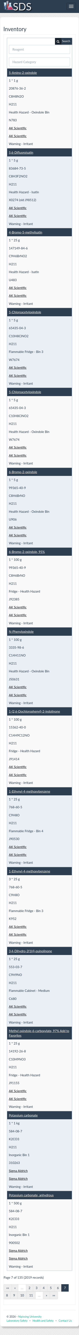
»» (53, 1295)
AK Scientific (18, 128)
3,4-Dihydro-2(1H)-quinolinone (30, 951)
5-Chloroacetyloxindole (25, 312)
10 (22, 1295)
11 (31, 1295)
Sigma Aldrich (18, 1171)
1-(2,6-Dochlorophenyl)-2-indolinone (34, 711)
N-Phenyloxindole (21, 631)
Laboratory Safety (17, 1320)
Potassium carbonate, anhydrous (31, 1195)
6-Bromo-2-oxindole (23, 472)
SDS (17, 6)
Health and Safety (43, 1320)
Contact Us (65, 1320)
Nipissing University (30, 1316)
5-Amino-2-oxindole (23, 73)
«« (7, 1288)
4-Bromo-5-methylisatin (25, 232)
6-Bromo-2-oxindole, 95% (27, 552)
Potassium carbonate (23, 1115)
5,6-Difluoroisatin (21, 152)
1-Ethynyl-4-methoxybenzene (29, 791)
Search (62, 41)
